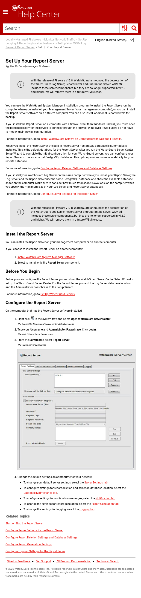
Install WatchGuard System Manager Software (46, 257)
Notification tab (105, 498)
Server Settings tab (96, 482)
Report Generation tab (105, 504)
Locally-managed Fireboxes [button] (34, 66)
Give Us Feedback (18, 561)
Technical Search (108, 561)
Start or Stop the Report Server (24, 523)
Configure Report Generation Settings (29, 544)
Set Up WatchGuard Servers (58, 294)
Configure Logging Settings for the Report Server (35, 551)
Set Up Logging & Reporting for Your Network (46, 41)
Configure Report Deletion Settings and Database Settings (76, 168)
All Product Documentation (73, 561)
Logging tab (86, 509)
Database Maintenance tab (40, 492)
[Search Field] (70, 28)
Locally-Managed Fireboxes (23, 39)
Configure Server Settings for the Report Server (69, 194)
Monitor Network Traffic (59, 39)
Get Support (43, 561)
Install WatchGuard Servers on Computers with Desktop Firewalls (81, 139)
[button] (125, 28)
